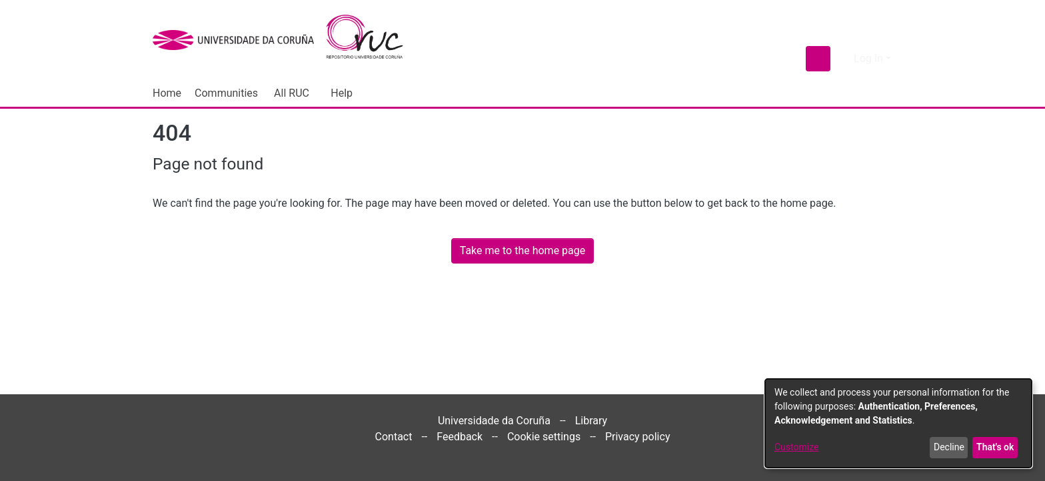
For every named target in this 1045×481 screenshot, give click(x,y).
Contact (394, 436)
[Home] (372, 40)
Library (591, 420)
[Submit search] (818, 58)
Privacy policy (637, 436)
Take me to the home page (523, 250)
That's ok (995, 447)
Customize (796, 447)
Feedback (460, 436)
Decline (949, 447)
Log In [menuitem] (868, 58)
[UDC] (238, 40)
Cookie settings (543, 436)
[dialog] (898, 423)
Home (167, 93)
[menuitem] (294, 93)
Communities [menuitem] (226, 93)
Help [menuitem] (342, 93)
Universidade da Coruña (494, 420)
